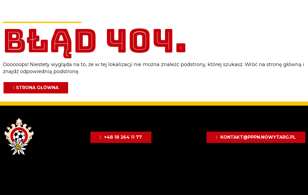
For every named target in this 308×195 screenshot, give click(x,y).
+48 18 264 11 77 (123, 137)
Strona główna (37, 87)
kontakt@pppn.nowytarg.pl (258, 137)
